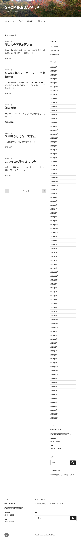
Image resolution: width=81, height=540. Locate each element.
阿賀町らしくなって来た (20, 136)
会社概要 (29, 21)
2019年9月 (53, 378)
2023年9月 (53, 189)
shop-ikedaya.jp (22, 7)
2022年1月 (53, 268)
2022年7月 (53, 244)
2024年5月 (53, 158)
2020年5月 (53, 347)
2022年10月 (54, 232)
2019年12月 (54, 367)
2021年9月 (53, 284)
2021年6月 (53, 296)
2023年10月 (54, 185)
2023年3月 (53, 213)
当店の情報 (54, 47)
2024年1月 (53, 173)
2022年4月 (53, 256)
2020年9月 (53, 331)
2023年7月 (53, 197)
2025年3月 (53, 118)
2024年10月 (54, 138)
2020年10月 (54, 327)
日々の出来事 (54, 51)
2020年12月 (54, 319)
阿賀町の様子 (54, 54)
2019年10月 (54, 375)
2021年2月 (53, 311)
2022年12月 (54, 225)
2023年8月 (53, 193)
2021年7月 (53, 292)
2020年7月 (53, 339)
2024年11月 (54, 134)
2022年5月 (53, 252)
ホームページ (9, 21)
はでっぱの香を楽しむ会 (20, 161)
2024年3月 (53, 166)
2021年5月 (53, 300)
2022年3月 (53, 260)
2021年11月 (54, 276)
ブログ (20, 21)
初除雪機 (10, 108)
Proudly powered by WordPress (45, 535)
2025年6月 (53, 106)
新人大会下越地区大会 (18, 44)
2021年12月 (54, 272)
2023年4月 (53, 209)
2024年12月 (54, 130)
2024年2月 (53, 169)
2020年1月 (53, 363)
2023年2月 (53, 217)
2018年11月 (54, 418)
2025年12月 (54, 83)
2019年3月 (53, 402)
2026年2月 (53, 75)
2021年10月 (54, 280)
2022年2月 (53, 264)
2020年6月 (53, 343)
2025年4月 (53, 114)
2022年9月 (53, 236)
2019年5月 (53, 394)
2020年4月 (53, 351)
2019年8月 (53, 382)
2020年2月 (53, 359)
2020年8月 (53, 335)
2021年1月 (53, 315)
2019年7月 (53, 386)
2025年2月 (53, 122)
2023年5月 (53, 205)
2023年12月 (54, 177)
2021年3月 (53, 307)
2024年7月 (53, 150)
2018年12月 (54, 414)
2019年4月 (53, 398)
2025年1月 (53, 126)
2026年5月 (53, 67)
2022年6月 (53, 248)
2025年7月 (53, 102)
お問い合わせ (41, 21)
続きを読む (9, 58)
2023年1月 (53, 221)
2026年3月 (53, 71)
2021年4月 (53, 303)
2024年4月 (53, 161)
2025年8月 (53, 98)
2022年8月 (53, 240)
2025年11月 (54, 87)
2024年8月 (53, 146)
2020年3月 (53, 355)
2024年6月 (53, 154)
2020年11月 (54, 323)
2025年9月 (53, 95)
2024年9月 (53, 142)
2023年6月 (53, 201)
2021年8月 (53, 288)
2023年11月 (54, 181)
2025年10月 (54, 91)
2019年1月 (53, 410)
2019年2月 (53, 406)
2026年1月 (53, 79)
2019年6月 (53, 390)
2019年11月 (54, 370)
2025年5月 (53, 110)
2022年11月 (54, 229)
